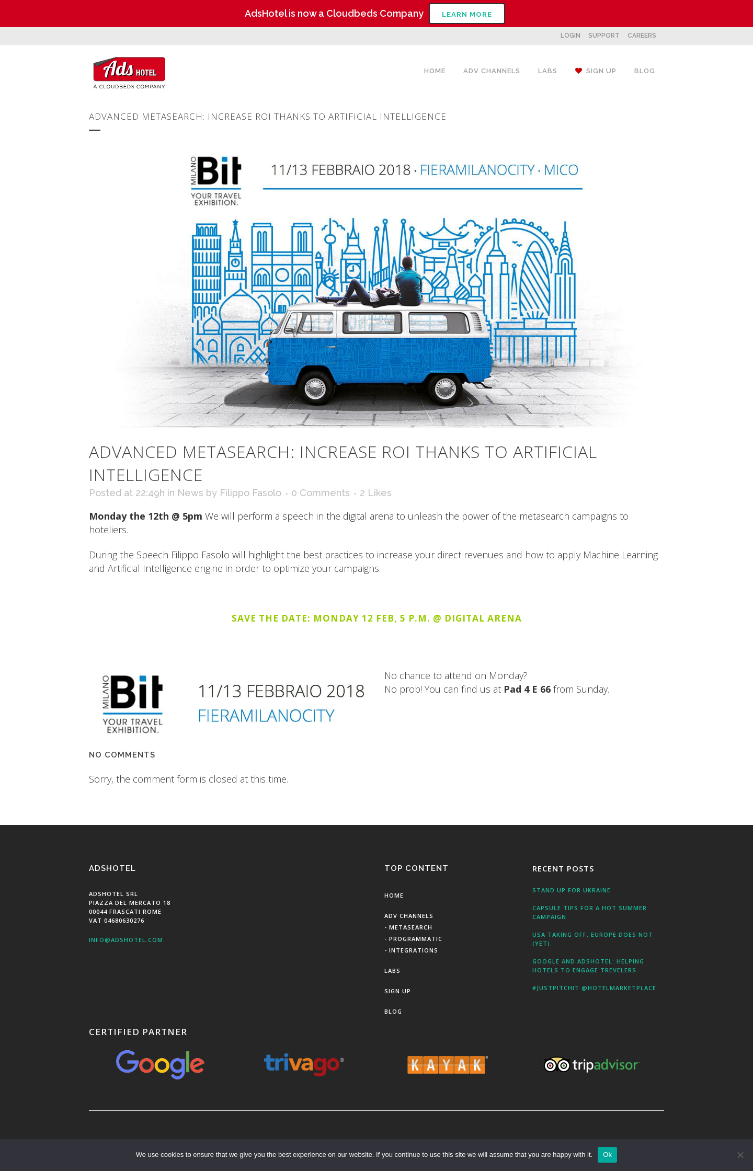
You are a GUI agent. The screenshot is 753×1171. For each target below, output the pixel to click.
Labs (392, 970)
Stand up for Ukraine (571, 890)
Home (394, 895)
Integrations (413, 950)
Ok (607, 1154)
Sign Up (397, 991)
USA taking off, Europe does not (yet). (592, 939)
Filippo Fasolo (250, 492)
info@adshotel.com (126, 940)
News (190, 492)
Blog (393, 1011)
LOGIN (570, 35)
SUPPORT (604, 35)
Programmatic (415, 939)
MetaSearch (410, 927)
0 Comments (320, 492)
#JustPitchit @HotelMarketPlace (594, 988)
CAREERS (642, 35)
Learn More (467, 14)
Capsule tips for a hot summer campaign (589, 912)
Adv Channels (408, 916)
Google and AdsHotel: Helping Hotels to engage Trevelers (588, 965)
